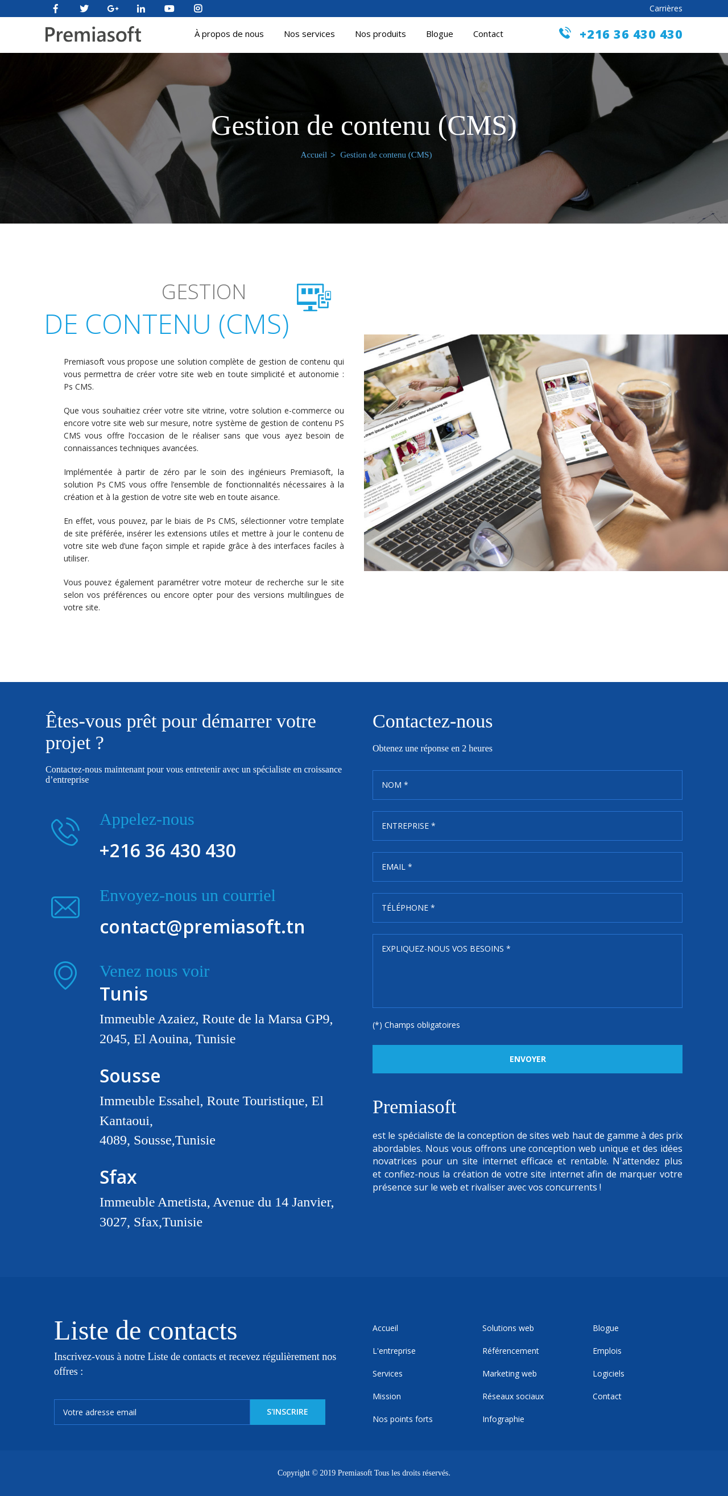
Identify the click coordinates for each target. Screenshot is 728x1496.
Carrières (666, 8)
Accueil (314, 154)
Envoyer (528, 1058)
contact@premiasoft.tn (202, 926)
